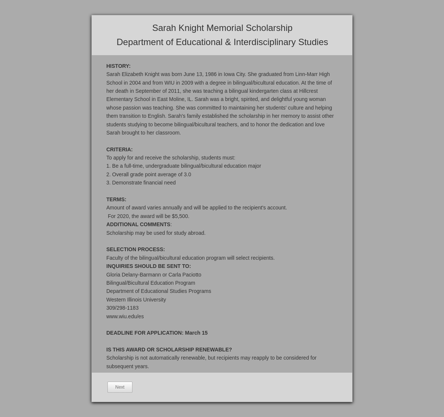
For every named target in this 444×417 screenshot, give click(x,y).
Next (120, 387)
